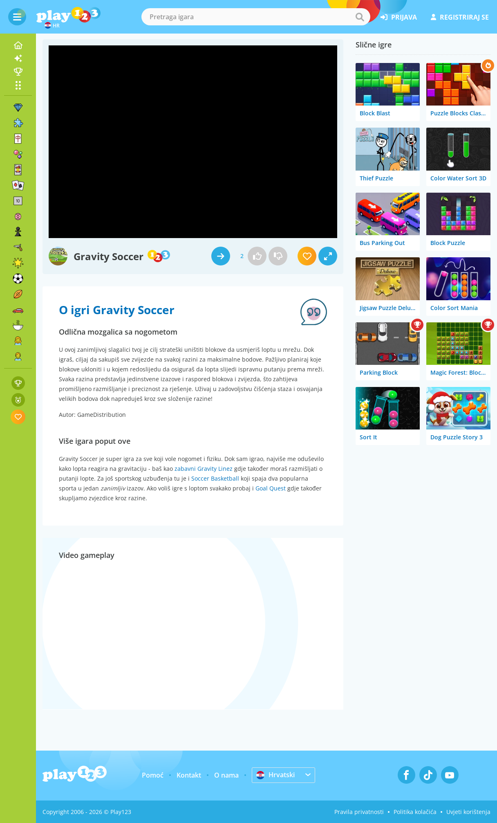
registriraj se (460, 17)
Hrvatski (275, 774)
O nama (226, 775)
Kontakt (189, 775)
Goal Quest (270, 488)
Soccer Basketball (215, 478)
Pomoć (152, 775)
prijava (399, 17)
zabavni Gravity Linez (204, 468)
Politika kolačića (415, 812)
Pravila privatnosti (359, 812)
